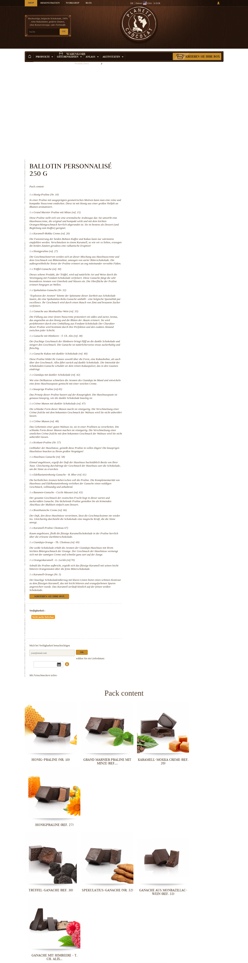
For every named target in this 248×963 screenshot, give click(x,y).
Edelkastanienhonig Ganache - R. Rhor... (200, 840)
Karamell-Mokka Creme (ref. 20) (166, 135)
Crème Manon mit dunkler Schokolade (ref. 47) (174, 319)
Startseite (29, 58)
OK (64, 32)
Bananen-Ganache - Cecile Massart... (48, 899)
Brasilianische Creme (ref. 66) (164, 425)
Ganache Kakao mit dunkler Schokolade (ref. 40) (175, 262)
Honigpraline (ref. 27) (160, 156)
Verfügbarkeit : (152, 529)
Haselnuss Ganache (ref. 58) (163, 372)
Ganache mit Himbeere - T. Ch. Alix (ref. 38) (172, 244)
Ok (197, 559)
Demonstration (50, 3)
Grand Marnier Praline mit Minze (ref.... (98, 662)
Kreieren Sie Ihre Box (202, 50)
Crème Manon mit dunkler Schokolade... (200, 781)
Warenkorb (200, 20)
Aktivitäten (113, 50)
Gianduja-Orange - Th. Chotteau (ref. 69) (171, 458)
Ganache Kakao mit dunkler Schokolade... (48, 781)
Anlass (92, 50)
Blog (89, 3)
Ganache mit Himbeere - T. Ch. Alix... (200, 722)
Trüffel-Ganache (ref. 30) (162, 178)
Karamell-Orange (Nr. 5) (161, 493)
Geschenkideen (69, 50)
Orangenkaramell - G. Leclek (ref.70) (168, 479)
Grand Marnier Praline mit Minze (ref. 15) (171, 114)
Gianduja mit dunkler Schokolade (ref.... (98, 781)
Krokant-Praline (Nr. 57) (161, 358)
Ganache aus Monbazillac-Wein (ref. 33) (170, 220)
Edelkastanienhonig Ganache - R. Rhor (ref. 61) (174, 390)
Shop (31, 3)
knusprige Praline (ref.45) (162, 301)
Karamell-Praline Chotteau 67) (165, 443)
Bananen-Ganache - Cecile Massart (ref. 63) (172, 408)
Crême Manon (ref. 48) (160, 337)
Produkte (44, 50)
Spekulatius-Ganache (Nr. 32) (164, 199)
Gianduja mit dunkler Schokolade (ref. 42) (171, 283)
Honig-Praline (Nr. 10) (160, 96)
